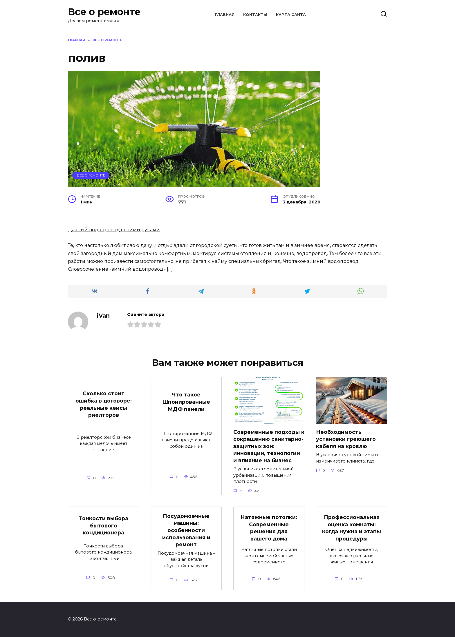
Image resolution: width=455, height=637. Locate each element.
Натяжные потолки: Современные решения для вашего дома (269, 528)
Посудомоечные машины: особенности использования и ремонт (186, 530)
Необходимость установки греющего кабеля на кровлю (346, 439)
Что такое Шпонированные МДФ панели (186, 402)
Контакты (255, 14)
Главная (224, 14)
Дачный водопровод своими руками (114, 229)
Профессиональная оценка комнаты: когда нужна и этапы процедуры (351, 528)
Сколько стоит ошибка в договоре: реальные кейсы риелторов (103, 404)
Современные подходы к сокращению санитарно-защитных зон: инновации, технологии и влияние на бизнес (268, 446)
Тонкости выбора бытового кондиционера (103, 525)
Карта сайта (291, 14)
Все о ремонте (104, 11)
